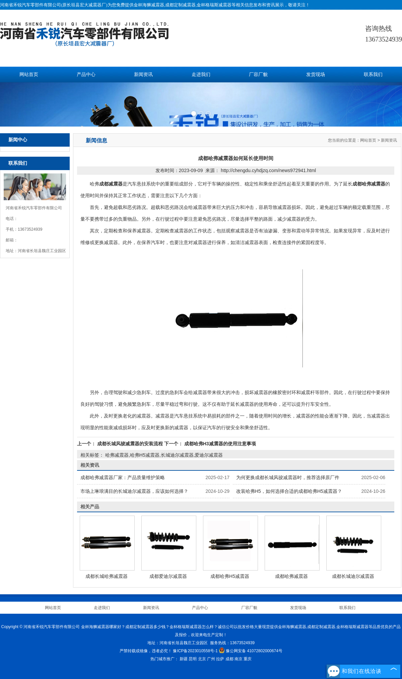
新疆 (184, 659)
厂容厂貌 (258, 74)
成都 (229, 659)
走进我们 (201, 74)
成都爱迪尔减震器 (168, 576)
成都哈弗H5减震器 (229, 576)
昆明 (193, 659)
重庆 (248, 659)
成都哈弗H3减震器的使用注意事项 (219, 443)
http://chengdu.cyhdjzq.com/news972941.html (268, 170)
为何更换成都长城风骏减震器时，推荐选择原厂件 (287, 477)
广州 (211, 659)
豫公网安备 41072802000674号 (250, 651)
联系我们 (373, 74)
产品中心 (86, 74)
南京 (238, 659)
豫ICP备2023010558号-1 (195, 651)
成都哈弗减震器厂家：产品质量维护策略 (122, 477)
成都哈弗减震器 (291, 576)
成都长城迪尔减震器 (353, 576)
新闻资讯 (143, 74)
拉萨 (220, 659)
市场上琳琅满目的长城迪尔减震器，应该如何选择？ (134, 491)
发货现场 (315, 74)
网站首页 (28, 74)
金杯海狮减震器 (149, 4)
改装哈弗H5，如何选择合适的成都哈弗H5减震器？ (289, 491)
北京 (202, 659)
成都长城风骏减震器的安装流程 (130, 443)
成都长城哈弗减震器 (106, 576)
